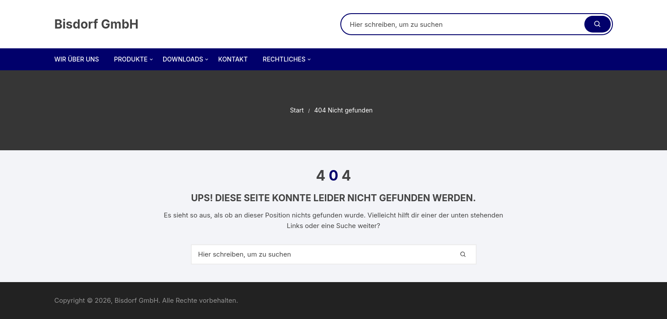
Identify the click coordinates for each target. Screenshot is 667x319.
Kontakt (233, 59)
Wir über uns (77, 59)
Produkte (134, 59)
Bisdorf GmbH (97, 24)
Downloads (186, 59)
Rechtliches (287, 59)
